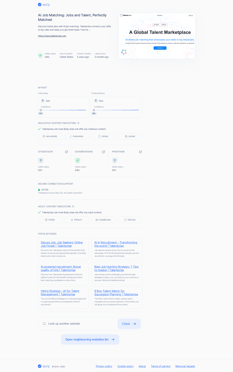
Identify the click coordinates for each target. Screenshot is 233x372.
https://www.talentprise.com (52, 35)
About (142, 366)
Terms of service (160, 366)
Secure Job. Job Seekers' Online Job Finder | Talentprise (62, 244)
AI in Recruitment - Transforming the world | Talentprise (115, 244)
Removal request (185, 366)
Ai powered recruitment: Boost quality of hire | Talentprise (61, 268)
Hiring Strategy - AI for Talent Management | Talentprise (60, 292)
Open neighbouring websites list (90, 339)
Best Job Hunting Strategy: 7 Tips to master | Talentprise (116, 268)
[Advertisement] (116, 72)
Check (129, 324)
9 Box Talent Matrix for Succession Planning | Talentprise (116, 292)
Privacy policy (104, 366)
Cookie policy (125, 366)
